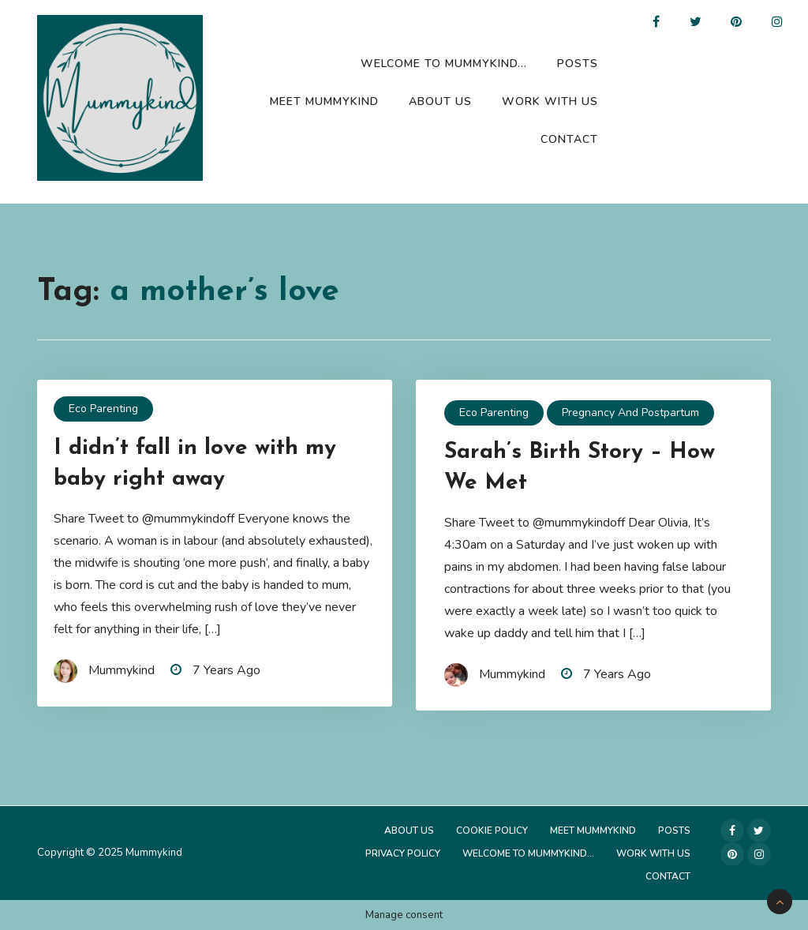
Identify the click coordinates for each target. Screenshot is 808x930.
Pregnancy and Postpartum (630, 412)
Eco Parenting (103, 408)
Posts (577, 63)
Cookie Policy (492, 830)
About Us (440, 101)
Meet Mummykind (324, 101)
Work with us (550, 101)
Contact (569, 139)
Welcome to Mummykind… (444, 63)
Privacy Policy (402, 853)
